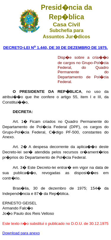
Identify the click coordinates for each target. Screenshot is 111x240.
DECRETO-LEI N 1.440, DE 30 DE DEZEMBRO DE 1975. (55, 47)
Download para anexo (21, 233)
